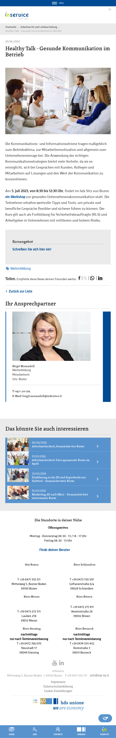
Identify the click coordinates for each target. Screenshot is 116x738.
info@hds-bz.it (99, 675)
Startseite (10, 27)
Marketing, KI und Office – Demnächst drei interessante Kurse (65, 496)
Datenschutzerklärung (58, 686)
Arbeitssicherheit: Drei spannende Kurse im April (65, 461)
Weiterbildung (18, 268)
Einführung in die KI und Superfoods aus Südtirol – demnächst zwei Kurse (65, 479)
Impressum (58, 682)
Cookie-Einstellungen (58, 691)
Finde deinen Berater (54, 550)
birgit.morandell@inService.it (42, 396)
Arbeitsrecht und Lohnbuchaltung (38, 27)
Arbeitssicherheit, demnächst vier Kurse (65, 446)
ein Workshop (15, 197)
